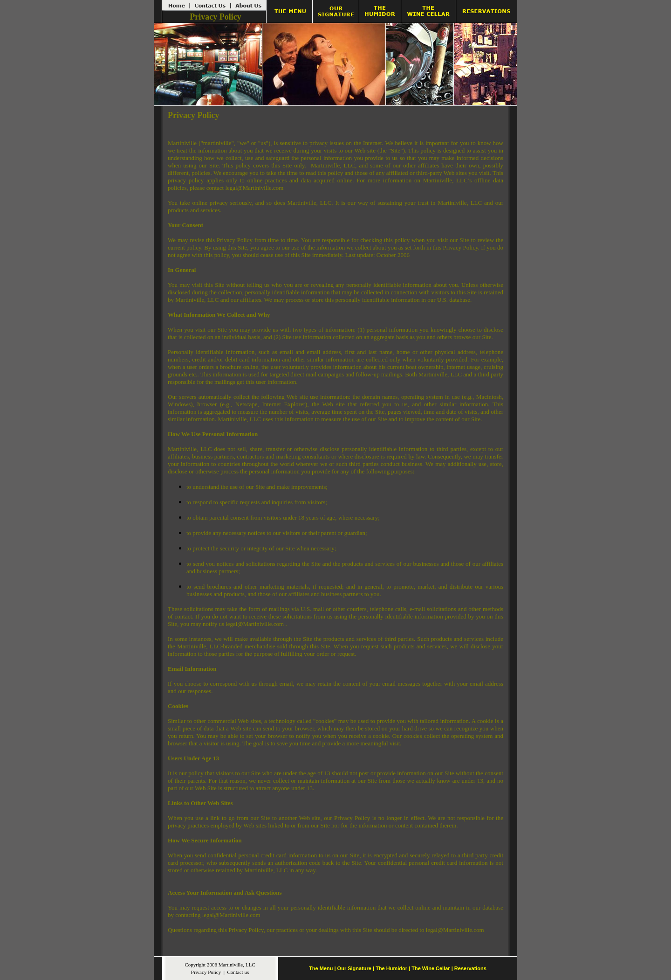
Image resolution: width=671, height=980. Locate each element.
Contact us (238, 972)
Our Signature (354, 968)
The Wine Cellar (430, 968)
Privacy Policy (206, 972)
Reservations (470, 968)
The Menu (321, 968)
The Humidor (391, 968)
